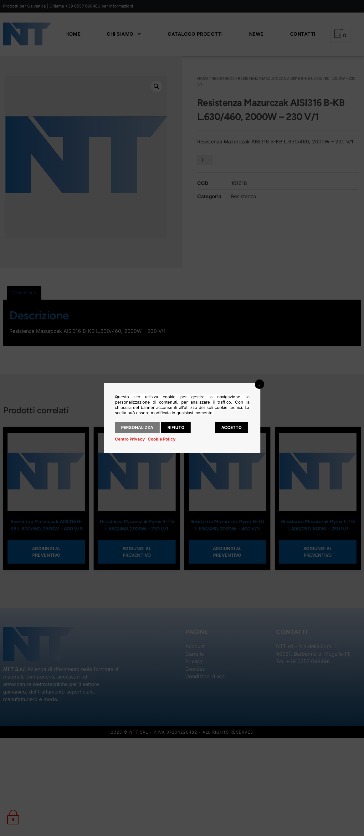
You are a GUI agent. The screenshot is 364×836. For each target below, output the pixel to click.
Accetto (231, 427)
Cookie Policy (162, 438)
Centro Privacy (130, 438)
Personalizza (137, 427)
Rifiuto (175, 427)
